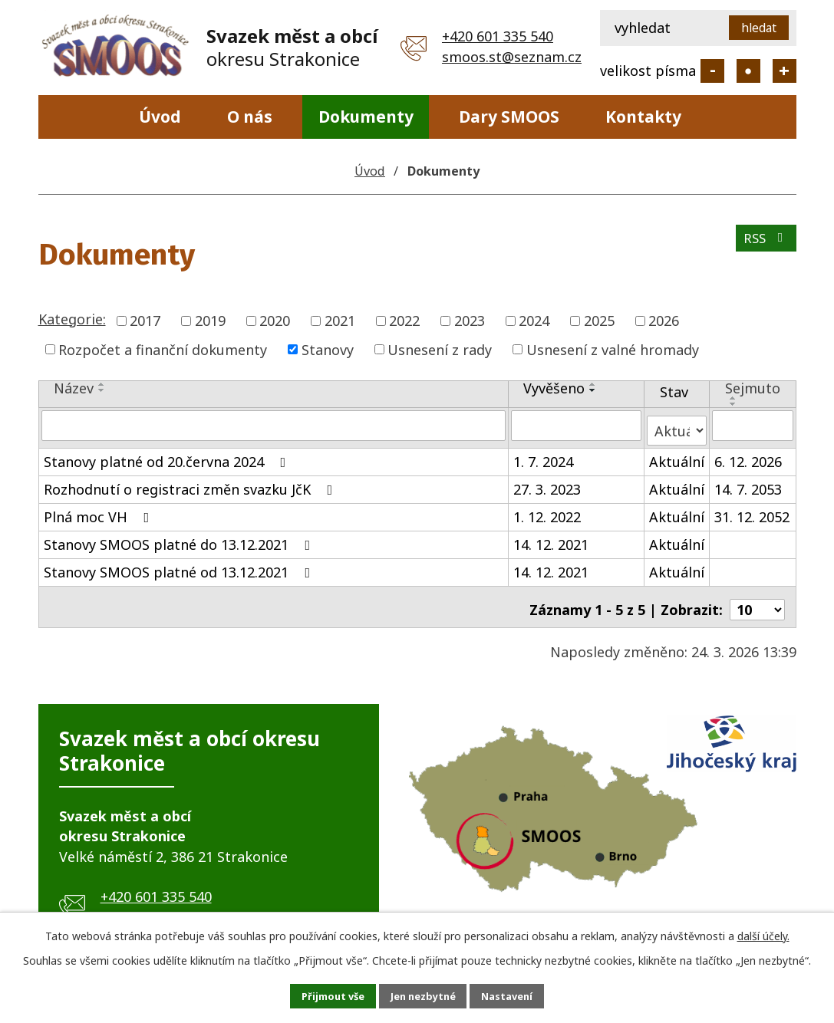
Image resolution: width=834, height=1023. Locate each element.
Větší (784, 71)
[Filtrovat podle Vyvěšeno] (576, 424)
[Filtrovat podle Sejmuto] (752, 424)
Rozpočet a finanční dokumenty (162, 349)
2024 (534, 320)
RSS (763, 244)
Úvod (160, 116)
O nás (249, 116)
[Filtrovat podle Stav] (677, 424)
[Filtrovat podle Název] (273, 424)
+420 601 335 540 (497, 36)
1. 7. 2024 (543, 455)
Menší (712, 71)
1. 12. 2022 (547, 511)
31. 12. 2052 (751, 511)
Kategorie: (72, 319)
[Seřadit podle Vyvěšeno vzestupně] (593, 384)
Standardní (748, 71)
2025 (599, 320)
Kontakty (643, 116)
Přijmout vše (316, 995)
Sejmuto (752, 388)
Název (74, 388)
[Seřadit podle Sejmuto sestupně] (733, 404)
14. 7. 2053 (748, 483)
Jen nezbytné (423, 995)
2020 (274, 320)
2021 (340, 320)
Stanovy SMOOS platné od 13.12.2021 (180, 566)
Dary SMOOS (509, 116)
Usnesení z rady (439, 349)
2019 (210, 320)
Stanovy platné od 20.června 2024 (168, 455)
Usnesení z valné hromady (612, 349)
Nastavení (523, 995)
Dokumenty (366, 116)
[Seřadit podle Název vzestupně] (102, 384)
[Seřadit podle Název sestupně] (102, 390)
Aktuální (676, 455)
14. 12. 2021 (550, 538)
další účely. (763, 933)
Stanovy (328, 349)
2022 (404, 320)
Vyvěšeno (554, 388)
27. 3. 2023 (547, 483)
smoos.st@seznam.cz (512, 57)
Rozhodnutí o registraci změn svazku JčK (191, 483)
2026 (663, 320)
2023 (469, 320)
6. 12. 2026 (748, 455)
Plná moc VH (100, 511)
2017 (145, 320)
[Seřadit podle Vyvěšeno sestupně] (593, 390)
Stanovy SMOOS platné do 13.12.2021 (180, 538)
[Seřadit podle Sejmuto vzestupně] (733, 398)
